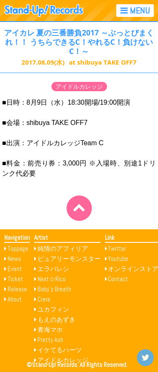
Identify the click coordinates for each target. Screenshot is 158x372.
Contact (118, 279)
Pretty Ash (50, 340)
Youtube (118, 259)
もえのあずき (56, 319)
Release (17, 289)
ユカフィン (53, 309)
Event (15, 269)
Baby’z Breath (54, 289)
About (15, 299)
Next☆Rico (51, 279)
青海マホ (50, 330)
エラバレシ (53, 269)
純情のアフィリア (62, 248)
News (14, 259)
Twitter (117, 248)
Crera (43, 299)
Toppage (18, 248)
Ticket (15, 279)
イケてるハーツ (59, 350)
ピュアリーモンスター (69, 259)
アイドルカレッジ (79, 86)
